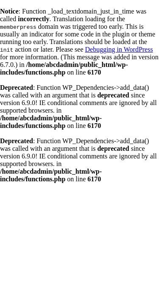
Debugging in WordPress (119, 49)
